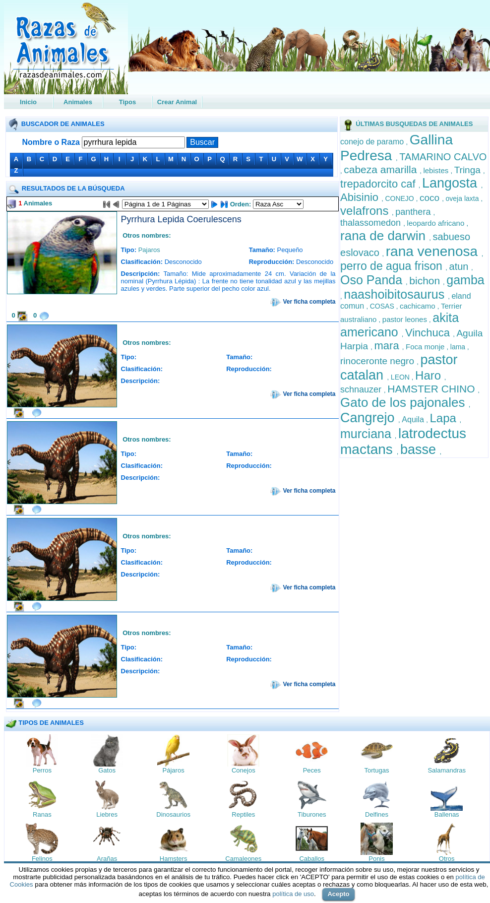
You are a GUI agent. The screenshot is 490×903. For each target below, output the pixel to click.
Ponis (376, 858)
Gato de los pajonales (404, 402)
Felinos (42, 858)
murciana (367, 434)
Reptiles (243, 814)
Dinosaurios (173, 814)
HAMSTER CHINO (432, 388)
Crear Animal (177, 102)
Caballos (311, 858)
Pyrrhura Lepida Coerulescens (181, 219)
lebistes (436, 170)
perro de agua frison (392, 265)
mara (388, 345)
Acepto (338, 894)
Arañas (107, 858)
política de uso (293, 894)
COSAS (383, 306)
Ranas (42, 814)
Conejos (243, 770)
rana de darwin (384, 235)
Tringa (468, 170)
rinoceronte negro (378, 361)
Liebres (107, 814)
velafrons (366, 210)
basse (420, 449)
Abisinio (360, 197)
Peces (312, 770)
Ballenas (446, 814)
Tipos (127, 102)
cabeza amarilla (382, 169)
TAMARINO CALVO (443, 156)
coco (431, 198)
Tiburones (312, 814)
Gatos (107, 770)
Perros (42, 770)
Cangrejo (369, 417)
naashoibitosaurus (396, 294)
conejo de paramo (373, 141)
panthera (414, 212)
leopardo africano (436, 223)
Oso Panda (373, 280)
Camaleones (243, 858)
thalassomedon (371, 223)
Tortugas (377, 770)
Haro (429, 375)
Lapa (445, 418)
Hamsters (173, 858)
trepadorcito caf (379, 184)
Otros (447, 858)
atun (460, 266)
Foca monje (426, 346)
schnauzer (362, 389)
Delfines (376, 814)
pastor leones (405, 319)
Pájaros (173, 770)
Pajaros (149, 250)
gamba (465, 280)
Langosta (451, 183)
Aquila (414, 419)
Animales (77, 102)
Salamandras (447, 770)
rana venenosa (434, 251)
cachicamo (418, 306)
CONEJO (400, 198)
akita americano (399, 325)
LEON (401, 377)
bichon (426, 280)
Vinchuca (429, 332)
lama (458, 347)
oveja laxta (463, 198)
